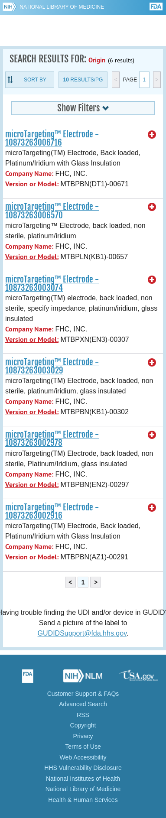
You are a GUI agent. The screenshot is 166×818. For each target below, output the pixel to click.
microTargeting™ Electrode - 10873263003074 (52, 283)
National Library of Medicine (62, 7)
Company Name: (29, 173)
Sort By (35, 80)
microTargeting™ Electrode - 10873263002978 (52, 438)
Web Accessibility (83, 757)
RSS (83, 714)
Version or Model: (32, 183)
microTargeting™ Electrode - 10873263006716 (52, 138)
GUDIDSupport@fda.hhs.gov (82, 633)
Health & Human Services (82, 799)
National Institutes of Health (83, 778)
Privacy (83, 736)
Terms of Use (83, 746)
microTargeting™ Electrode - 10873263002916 (52, 511)
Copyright (83, 725)
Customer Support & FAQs (83, 693)
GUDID (83, 30)
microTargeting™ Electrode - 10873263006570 (52, 210)
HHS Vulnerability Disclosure (82, 767)
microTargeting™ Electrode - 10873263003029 (52, 366)
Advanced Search (83, 704)
